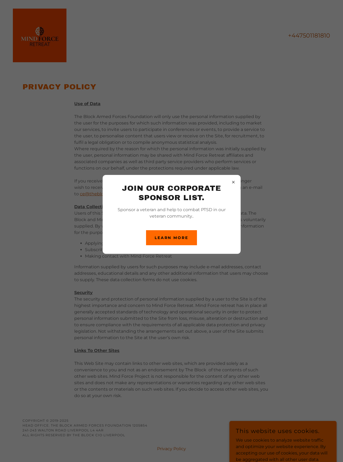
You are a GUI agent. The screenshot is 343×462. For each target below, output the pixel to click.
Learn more (172, 237)
